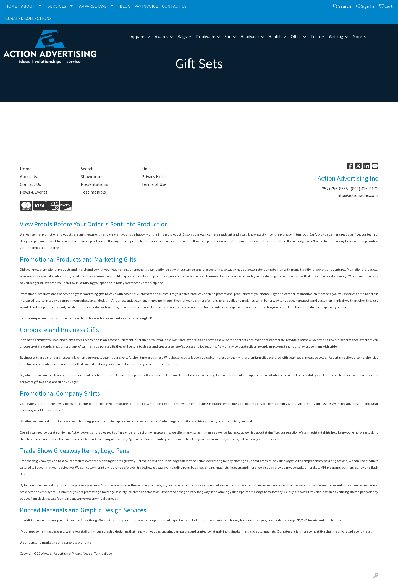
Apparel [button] (138, 36)
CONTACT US (174, 6)
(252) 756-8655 (334, 188)
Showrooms (92, 176)
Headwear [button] (249, 36)
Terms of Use (154, 184)
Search (342, 6)
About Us (28, 176)
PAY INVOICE (146, 6)
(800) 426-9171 (364, 188)
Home (26, 168)
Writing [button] (336, 36)
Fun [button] (227, 36)
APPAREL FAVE (93, 6)
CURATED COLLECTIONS (28, 18)
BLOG (125, 6)
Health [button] (275, 36)
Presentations (94, 184)
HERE (149, 318)
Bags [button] (182, 36)
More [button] (357, 36)
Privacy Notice (155, 176)
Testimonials (93, 192)
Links (146, 168)
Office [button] (296, 36)
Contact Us (30, 184)
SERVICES (57, 6)
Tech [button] (315, 36)
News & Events (34, 192)
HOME (11, 6)
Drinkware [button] (205, 36)
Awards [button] (161, 36)
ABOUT (28, 6)
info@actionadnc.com (357, 195)
